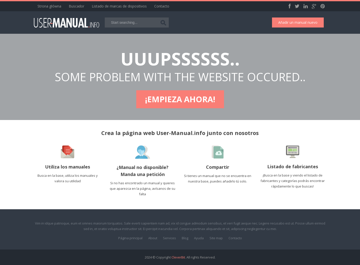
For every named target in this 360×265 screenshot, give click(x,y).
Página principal (130, 238)
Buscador (76, 6)
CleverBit (178, 257)
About (152, 238)
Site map (216, 238)
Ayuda (199, 238)
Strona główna (49, 6)
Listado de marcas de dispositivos (119, 6)
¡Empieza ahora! (180, 99)
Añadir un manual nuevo (298, 22)
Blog (185, 238)
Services (169, 238)
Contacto (161, 6)
